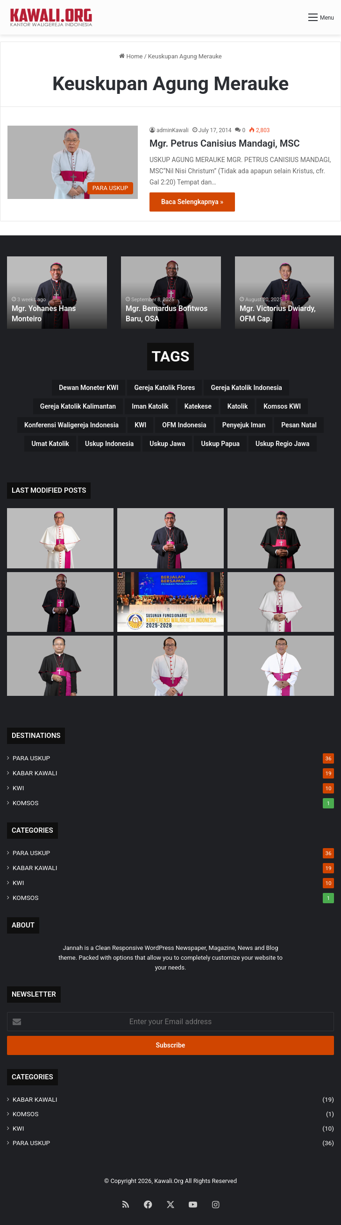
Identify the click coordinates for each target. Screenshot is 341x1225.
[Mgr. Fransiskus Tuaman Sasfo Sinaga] (280, 666)
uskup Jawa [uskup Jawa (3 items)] (167, 443)
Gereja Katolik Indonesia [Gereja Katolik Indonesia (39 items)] (246, 387)
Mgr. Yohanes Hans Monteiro (54, 319)
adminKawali (172, 130)
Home (130, 56)
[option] (57, 292)
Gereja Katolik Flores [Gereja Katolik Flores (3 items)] (164, 387)
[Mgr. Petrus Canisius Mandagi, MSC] (72, 162)
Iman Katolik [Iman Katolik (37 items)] (150, 406)
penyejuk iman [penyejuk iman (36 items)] (243, 425)
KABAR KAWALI (35, 773)
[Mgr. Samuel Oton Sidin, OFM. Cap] (60, 666)
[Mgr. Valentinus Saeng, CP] (280, 602)
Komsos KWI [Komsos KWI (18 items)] (282, 406)
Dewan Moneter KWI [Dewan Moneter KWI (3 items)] (88, 387)
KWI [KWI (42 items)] (140, 425)
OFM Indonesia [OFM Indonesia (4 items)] (184, 425)
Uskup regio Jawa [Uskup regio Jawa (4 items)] (283, 443)
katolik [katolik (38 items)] (237, 406)
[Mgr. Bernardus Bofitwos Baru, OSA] (60, 602)
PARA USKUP (31, 758)
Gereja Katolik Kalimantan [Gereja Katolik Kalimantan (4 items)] (78, 406)
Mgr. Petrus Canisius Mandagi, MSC (224, 143)
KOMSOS (25, 803)
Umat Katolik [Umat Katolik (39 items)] (50, 443)
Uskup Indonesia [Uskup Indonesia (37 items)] (109, 443)
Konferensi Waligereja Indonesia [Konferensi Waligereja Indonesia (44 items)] (71, 425)
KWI (18, 788)
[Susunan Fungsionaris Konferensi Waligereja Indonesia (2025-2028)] (170, 602)
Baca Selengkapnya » (192, 201)
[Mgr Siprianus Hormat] (60, 538)
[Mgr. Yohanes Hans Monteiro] (170, 538)
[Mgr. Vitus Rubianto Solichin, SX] (170, 666)
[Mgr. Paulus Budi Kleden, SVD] (280, 538)
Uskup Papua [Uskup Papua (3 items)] (220, 443)
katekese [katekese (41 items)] (198, 406)
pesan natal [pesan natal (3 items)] (299, 425)
